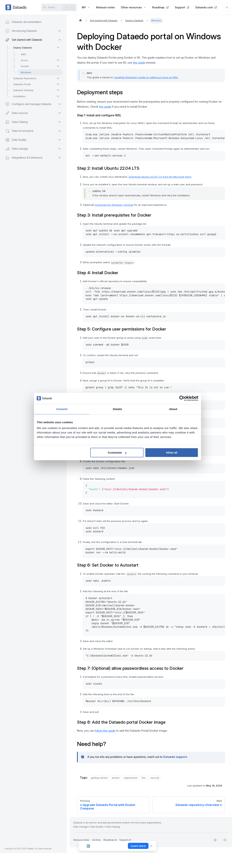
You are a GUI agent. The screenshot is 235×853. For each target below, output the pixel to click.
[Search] (59, 7)
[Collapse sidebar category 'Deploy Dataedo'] (58, 47)
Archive (96, 840)
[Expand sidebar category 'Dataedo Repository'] (58, 78)
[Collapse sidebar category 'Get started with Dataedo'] (59, 40)
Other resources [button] (133, 7)
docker (116, 777)
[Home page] (80, 21)
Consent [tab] (62, 409)
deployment (130, 777)
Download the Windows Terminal (114, 204)
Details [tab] (117, 409)
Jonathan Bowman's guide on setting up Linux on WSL (146, 77)
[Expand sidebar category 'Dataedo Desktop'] (58, 90)
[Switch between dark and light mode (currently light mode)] (227, 7)
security (154, 777)
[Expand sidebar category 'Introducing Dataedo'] (59, 31)
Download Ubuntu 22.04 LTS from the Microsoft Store (160, 176)
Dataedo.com (206, 7)
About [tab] (173, 409)
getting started (99, 777)
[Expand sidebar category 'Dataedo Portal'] (58, 84)
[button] (29, 158)
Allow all (171, 452)
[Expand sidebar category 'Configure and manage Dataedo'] (59, 104)
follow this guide (105, 730)
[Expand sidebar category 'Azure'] (58, 60)
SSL (144, 777)
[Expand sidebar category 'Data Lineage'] (59, 148)
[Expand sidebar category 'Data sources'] (59, 113)
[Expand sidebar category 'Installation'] (58, 96)
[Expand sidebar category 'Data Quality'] (59, 140)
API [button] (86, 7)
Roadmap (160, 7)
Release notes (105, 7)
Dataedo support (175, 756)
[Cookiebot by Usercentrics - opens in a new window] (182, 398)
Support (182, 7)
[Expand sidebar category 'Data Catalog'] (59, 122)
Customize (117, 452)
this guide (139, 62)
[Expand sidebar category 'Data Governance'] (59, 131)
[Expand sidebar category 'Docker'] (58, 66)
